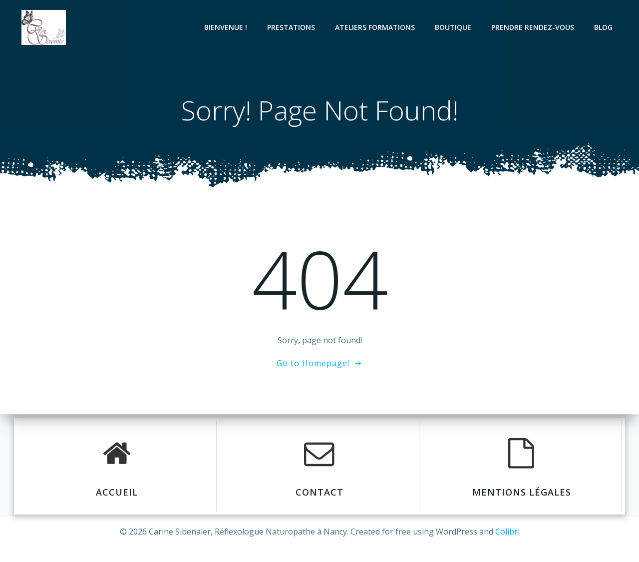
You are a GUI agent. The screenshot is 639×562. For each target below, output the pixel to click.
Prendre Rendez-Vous (537, 27)
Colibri (507, 532)
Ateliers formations (379, 27)
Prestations (296, 27)
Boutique (457, 27)
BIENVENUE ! (230, 27)
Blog (608, 27)
